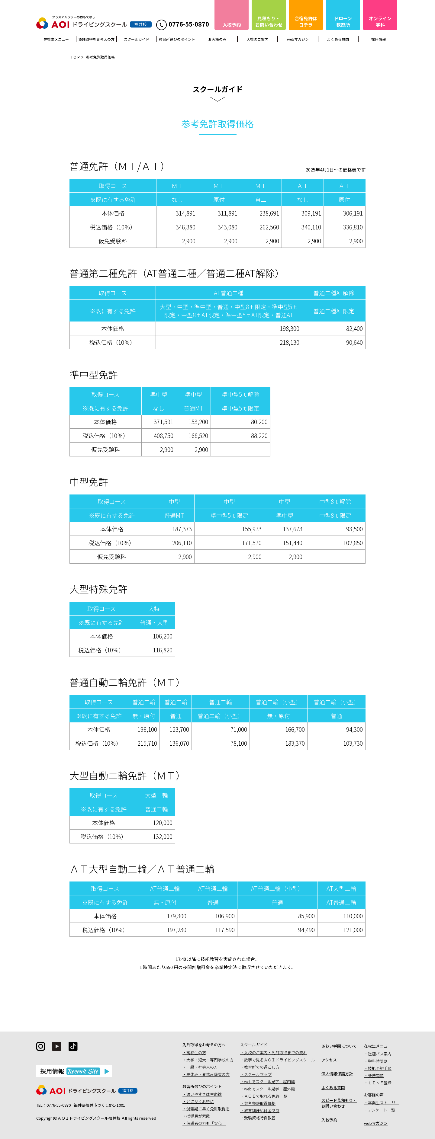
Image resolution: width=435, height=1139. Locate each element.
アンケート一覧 (381, 1110)
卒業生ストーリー (383, 1102)
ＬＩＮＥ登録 (380, 1083)
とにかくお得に (200, 1101)
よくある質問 (338, 39)
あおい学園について (339, 1046)
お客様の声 (217, 39)
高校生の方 (196, 1052)
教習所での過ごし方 (261, 1067)
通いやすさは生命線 (204, 1094)
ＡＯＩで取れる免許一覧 (265, 1096)
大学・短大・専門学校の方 (210, 1060)
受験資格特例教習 (260, 1118)
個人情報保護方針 (337, 1074)
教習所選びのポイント (177, 39)
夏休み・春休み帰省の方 (208, 1074)
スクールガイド (136, 39)
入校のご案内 (257, 39)
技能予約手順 (380, 1068)
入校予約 (329, 1120)
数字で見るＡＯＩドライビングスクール (279, 1060)
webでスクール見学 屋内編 (269, 1081)
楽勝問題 (376, 1075)
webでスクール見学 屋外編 (269, 1089)
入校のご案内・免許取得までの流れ (275, 1052)
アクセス (329, 1060)
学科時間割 (378, 1061)
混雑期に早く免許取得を (208, 1109)
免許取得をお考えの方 (96, 39)
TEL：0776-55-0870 (53, 1105)
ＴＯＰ (74, 56)
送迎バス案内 (380, 1054)
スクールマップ (258, 1074)
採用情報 (378, 39)
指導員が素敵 (198, 1116)
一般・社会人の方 (202, 1067)
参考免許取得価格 (260, 1103)
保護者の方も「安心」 (206, 1123)
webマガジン (298, 39)
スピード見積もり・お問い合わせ (339, 1103)
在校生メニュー (56, 39)
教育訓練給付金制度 (261, 1110)
